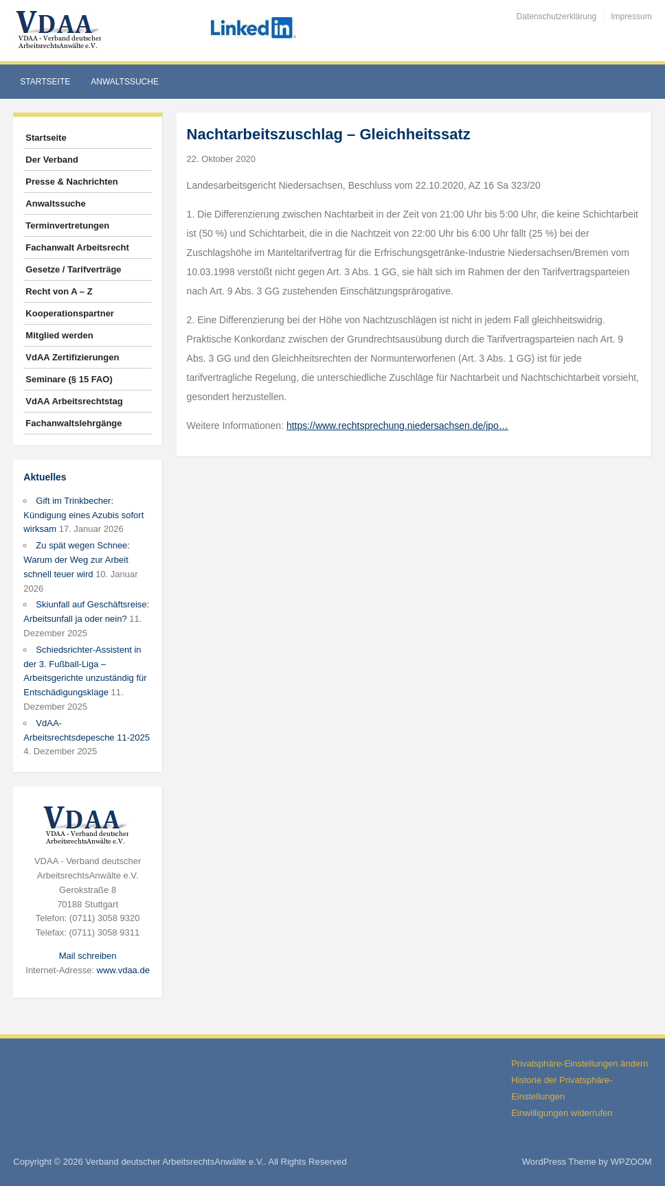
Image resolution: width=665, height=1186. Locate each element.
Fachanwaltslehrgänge (73, 423)
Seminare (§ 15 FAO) (68, 379)
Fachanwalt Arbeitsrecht (77, 247)
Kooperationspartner (69, 313)
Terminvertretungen (67, 225)
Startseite (45, 81)
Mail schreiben (88, 956)
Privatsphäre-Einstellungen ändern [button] (579, 1063)
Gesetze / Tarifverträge (73, 269)
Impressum (631, 16)
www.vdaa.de (123, 970)
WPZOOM (631, 1161)
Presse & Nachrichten (71, 181)
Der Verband (51, 159)
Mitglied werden (59, 335)
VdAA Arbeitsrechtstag (73, 401)
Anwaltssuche (125, 81)
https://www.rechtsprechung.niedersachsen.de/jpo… (397, 425)
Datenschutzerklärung (557, 16)
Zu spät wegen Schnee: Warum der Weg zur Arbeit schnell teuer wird (76, 559)
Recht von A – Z (58, 291)
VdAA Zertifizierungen (72, 357)
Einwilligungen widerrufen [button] (561, 1113)
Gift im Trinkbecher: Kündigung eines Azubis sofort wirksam (83, 515)
